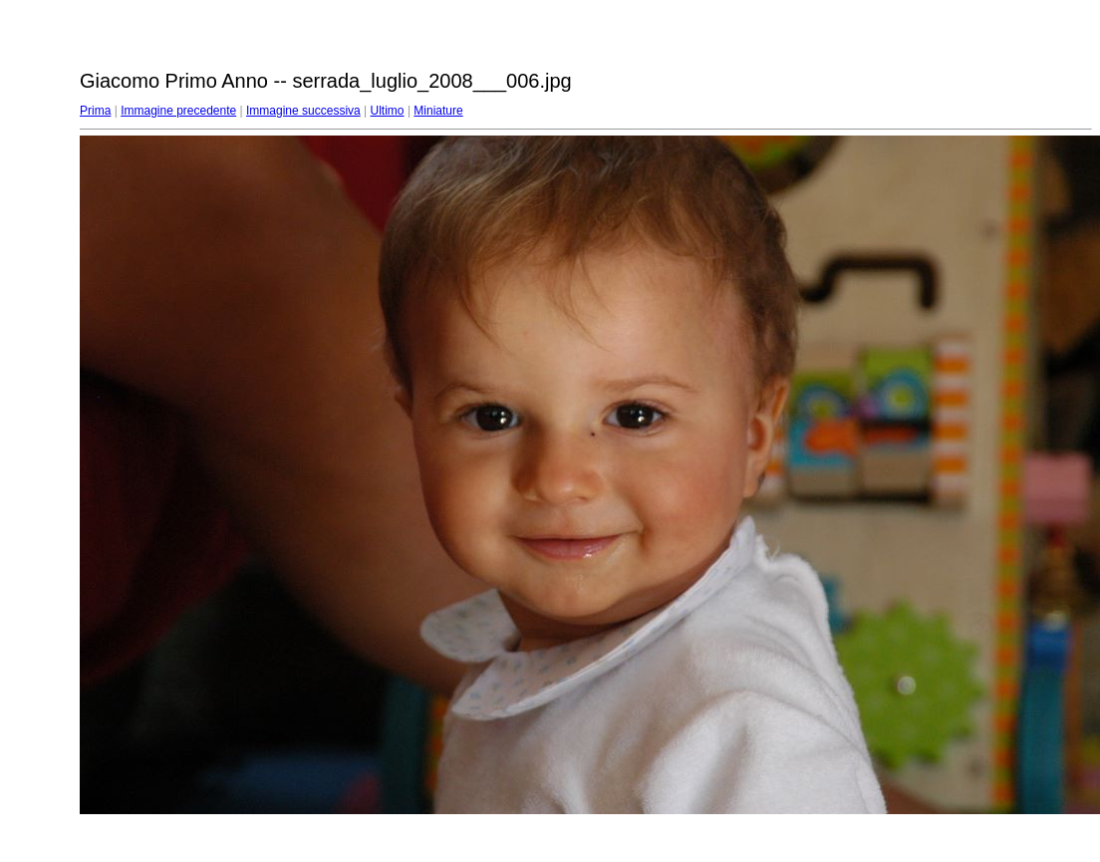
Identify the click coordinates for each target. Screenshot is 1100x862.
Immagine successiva (303, 111)
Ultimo (388, 111)
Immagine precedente (178, 111)
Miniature (437, 111)
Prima (95, 111)
